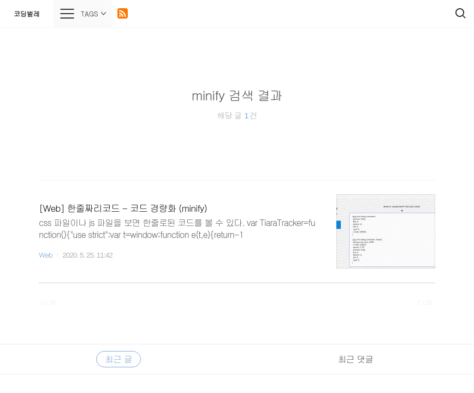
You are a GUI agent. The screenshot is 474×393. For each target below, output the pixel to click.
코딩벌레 (27, 13)
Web (45, 254)
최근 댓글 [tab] (355, 359)
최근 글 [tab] (118, 359)
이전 (48, 303)
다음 (425, 303)
